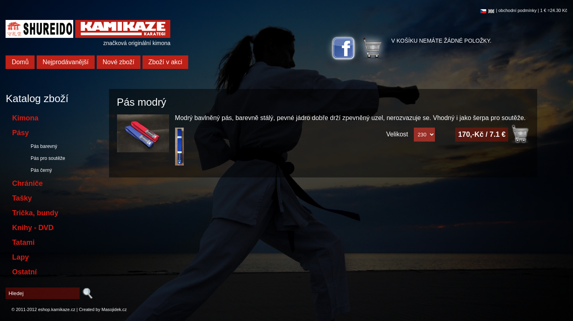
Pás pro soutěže (46, 158)
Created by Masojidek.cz (103, 309)
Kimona (25, 118)
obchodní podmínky (517, 10)
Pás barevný (42, 146)
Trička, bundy (35, 213)
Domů (20, 62)
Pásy (20, 133)
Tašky (22, 198)
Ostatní (24, 272)
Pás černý (40, 170)
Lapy (20, 257)
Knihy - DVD (32, 228)
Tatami (23, 242)
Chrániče (27, 183)
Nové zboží (118, 62)
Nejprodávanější (66, 62)
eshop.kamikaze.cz (57, 309)
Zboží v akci (165, 62)
